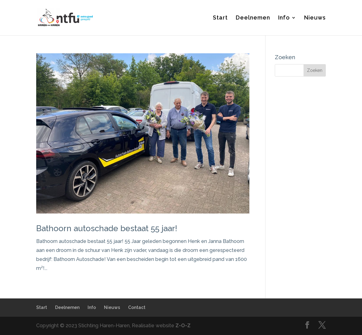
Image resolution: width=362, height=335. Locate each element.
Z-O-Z (183, 325)
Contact (136, 307)
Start (220, 18)
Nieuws (315, 18)
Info (284, 18)
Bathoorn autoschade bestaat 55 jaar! (106, 228)
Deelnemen (253, 18)
